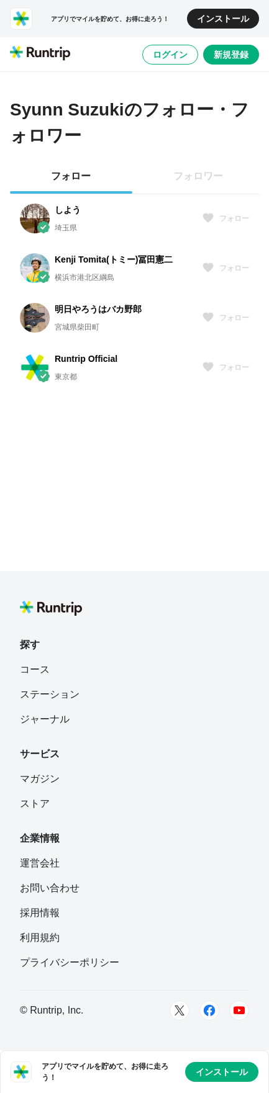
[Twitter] (179, 1010)
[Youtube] (239, 1010)
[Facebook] (209, 1010)
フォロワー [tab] (198, 176)
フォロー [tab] (71, 176)
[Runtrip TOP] (40, 54)
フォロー (225, 218)
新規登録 (231, 55)
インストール (223, 19)
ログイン (170, 55)
